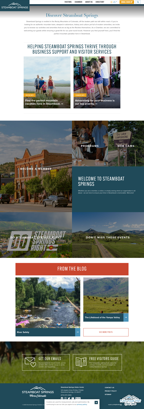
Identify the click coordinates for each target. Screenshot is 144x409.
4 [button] (77, 80)
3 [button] (74, 80)
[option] (72, 44)
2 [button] (70, 80)
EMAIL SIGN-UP (126, 2)
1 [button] (67, 80)
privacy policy (82, 404)
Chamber (78, 2)
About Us (89, 2)
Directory (100, 2)
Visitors (68, 2)
